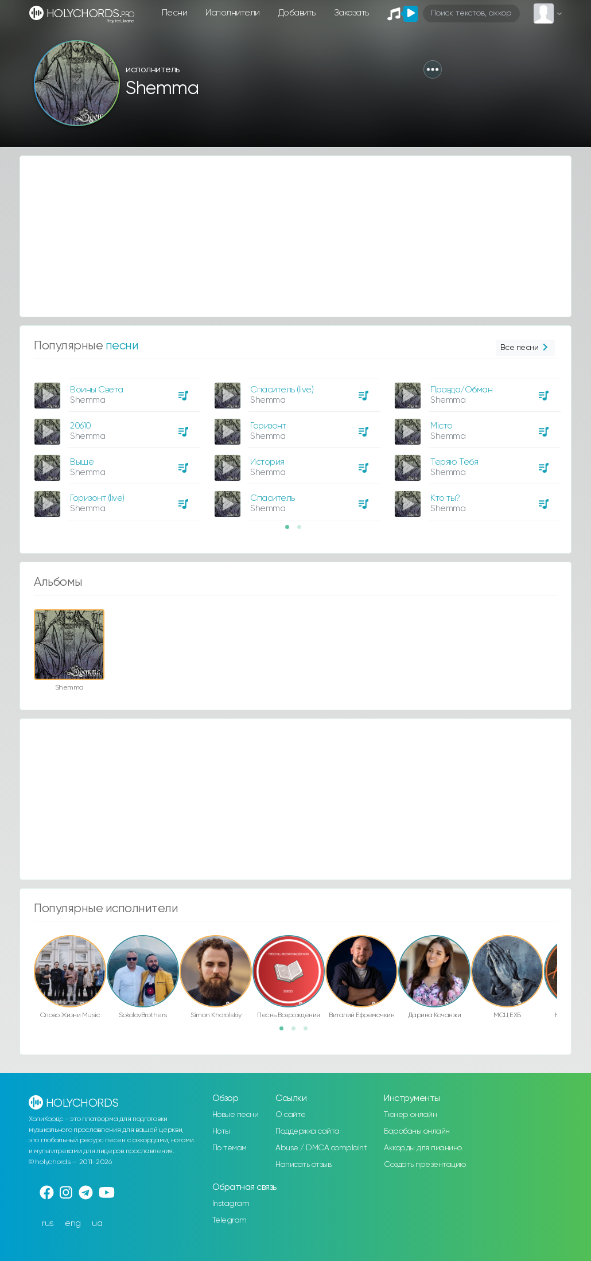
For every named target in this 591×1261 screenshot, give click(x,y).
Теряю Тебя (454, 462)
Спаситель (272, 498)
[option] (115, 445)
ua (97, 1223)
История (267, 462)
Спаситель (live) (281, 390)
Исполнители (232, 13)
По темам (229, 1148)
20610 (80, 426)
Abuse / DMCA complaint (321, 1148)
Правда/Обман (461, 390)
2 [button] (303, 530)
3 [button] (309, 1032)
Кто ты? (445, 498)
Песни (175, 13)
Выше (82, 462)
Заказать (351, 13)
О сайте (290, 1115)
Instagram (231, 1204)
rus (48, 1223)
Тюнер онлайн (410, 1115)
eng (73, 1223)
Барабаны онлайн (417, 1131)
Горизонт (268, 426)
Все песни (525, 348)
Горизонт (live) (97, 498)
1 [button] (291, 530)
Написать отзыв (303, 1165)
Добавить (297, 13)
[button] (432, 69)
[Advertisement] (295, 236)
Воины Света (96, 390)
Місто (441, 426)
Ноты (221, 1131)
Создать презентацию (425, 1165)
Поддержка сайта (307, 1131)
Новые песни (235, 1115)
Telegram (229, 1220)
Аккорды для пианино (423, 1148)
